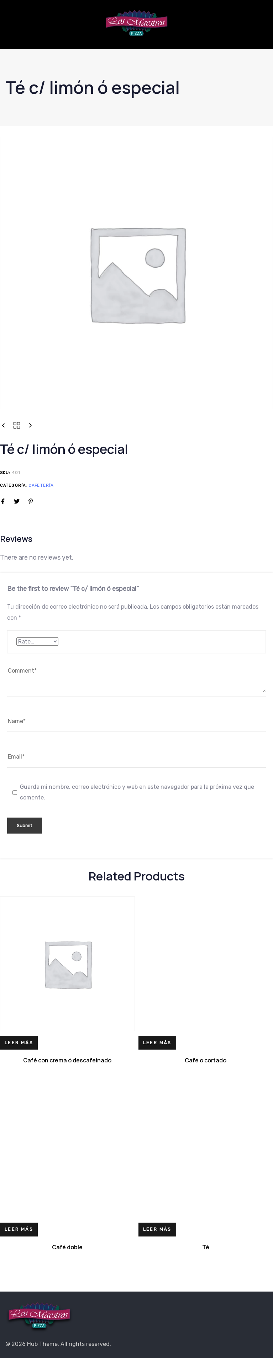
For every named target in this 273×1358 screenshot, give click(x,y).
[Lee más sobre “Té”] (157, 1229)
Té (205, 1247)
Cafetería (40, 485)
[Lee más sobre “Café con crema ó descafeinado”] (19, 1043)
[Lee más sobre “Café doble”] (19, 1229)
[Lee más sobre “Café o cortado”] (157, 1043)
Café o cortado (205, 1060)
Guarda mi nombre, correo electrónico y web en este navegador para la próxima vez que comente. (137, 792)
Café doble (67, 1247)
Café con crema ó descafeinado (67, 1060)
